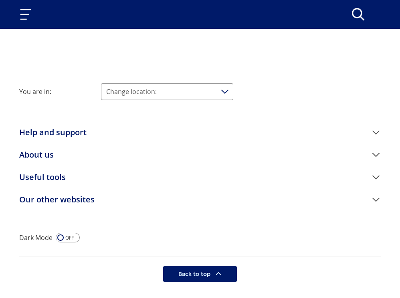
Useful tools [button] (42, 177)
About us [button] (36, 154)
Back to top (195, 273)
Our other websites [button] (57, 199)
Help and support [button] (53, 132)
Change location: (131, 91)
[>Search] (358, 14)
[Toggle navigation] (27, 14)
